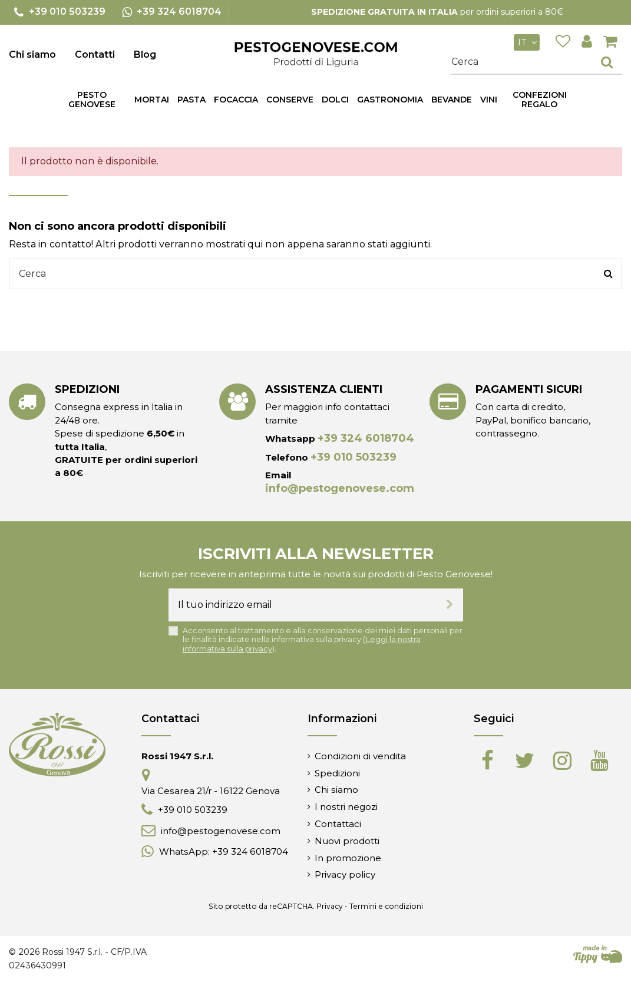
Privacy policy (345, 874)
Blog (145, 54)
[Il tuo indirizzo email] (303, 604)
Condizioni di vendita (360, 756)
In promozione (348, 858)
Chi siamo (32, 54)
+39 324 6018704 (366, 438)
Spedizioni (337, 773)
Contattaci (338, 823)
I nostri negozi (346, 806)
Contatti (95, 54)
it (529, 42)
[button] (191, 99)
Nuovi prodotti (347, 840)
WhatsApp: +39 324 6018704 (223, 851)
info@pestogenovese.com (339, 488)
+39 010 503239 (353, 457)
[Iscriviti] (450, 604)
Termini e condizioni (386, 906)
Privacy (329, 906)
